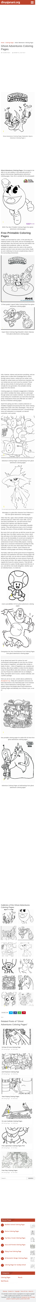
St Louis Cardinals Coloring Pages (12, 1121)
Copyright (17, 1291)
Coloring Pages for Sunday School (15, 1265)
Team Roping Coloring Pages (10, 1096)
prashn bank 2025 (25, 1298)
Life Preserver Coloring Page (10, 1072)
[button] (32, 2)
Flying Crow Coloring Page (13, 1251)
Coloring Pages (6, 52)
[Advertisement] (18, 24)
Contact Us (11, 1291)
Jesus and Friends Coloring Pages (15, 1245)
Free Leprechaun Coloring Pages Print (13, 1146)
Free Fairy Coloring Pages (9, 1170)
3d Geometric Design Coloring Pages (16, 1258)
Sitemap (5, 1291)
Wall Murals (4, 1281)
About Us (31, 1291)
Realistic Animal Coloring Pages (15, 1224)
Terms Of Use (24, 1291)
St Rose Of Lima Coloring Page (11, 1047)
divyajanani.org (10, 2)
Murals (20, 1277)
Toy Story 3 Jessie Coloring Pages (15, 1238)
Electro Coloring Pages (12, 1231)
